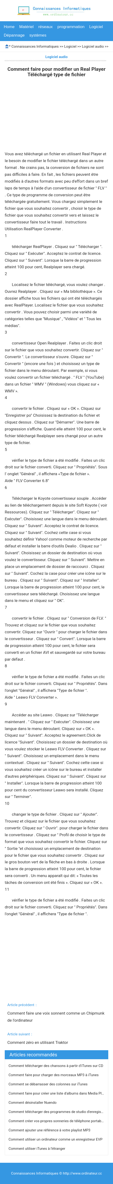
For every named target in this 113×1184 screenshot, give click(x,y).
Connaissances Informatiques (35, 46)
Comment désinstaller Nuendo (33, 1102)
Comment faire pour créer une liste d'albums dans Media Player (59, 1093)
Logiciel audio (93, 46)
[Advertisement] (56, 115)
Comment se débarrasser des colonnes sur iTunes (48, 1084)
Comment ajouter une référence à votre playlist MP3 (50, 1130)
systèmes (37, 35)
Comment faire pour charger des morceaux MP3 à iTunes (54, 1075)
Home (9, 27)
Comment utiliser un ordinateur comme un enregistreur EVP (56, 1139)
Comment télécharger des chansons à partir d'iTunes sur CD (56, 1066)
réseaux (45, 27)
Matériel (26, 27)
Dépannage (14, 35)
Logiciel (96, 27)
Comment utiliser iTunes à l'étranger (37, 1148)
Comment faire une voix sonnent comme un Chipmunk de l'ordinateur (56, 1017)
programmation (70, 27)
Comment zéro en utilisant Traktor (38, 1042)
